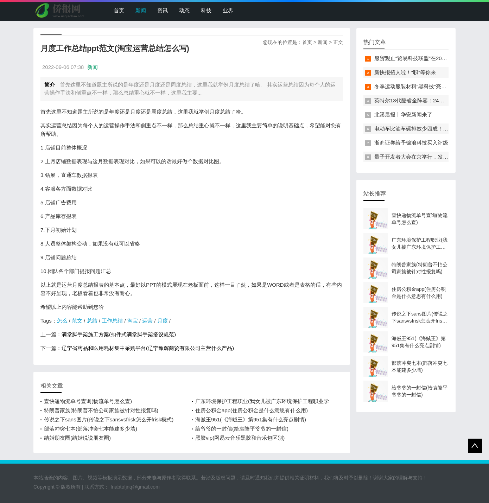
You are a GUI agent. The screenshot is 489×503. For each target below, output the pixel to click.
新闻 (140, 10)
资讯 (162, 10)
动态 (184, 10)
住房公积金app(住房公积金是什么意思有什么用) (251, 410)
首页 (119, 10)
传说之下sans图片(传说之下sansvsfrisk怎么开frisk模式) (108, 419)
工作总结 (112, 321)
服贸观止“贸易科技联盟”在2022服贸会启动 (424, 58)
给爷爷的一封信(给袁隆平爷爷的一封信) (241, 429)
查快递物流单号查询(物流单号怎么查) (88, 401)
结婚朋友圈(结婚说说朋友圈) (77, 438)
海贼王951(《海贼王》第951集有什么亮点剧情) (250, 419)
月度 (162, 321)
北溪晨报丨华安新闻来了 (403, 114)
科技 (206, 10)
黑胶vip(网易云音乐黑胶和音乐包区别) (240, 438)
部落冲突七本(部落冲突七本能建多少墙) (90, 429)
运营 (147, 321)
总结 (92, 321)
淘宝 (132, 321)
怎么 (62, 321)
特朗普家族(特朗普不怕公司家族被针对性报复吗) (101, 410)
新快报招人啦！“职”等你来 (405, 72)
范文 (77, 321)
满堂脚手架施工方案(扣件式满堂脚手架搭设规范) (119, 334)
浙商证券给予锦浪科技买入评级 (411, 143)
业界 (228, 10)
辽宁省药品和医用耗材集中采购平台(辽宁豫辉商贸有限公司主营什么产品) (148, 348)
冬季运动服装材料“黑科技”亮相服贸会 (418, 86)
